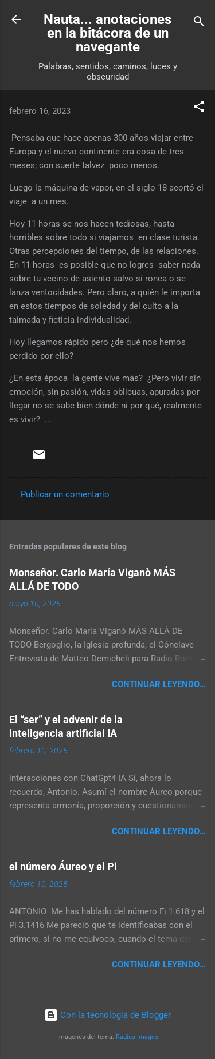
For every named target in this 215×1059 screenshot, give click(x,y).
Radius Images (137, 1037)
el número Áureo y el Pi (63, 866)
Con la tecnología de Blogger (107, 1015)
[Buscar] (199, 23)
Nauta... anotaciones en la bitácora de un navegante (107, 33)
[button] (199, 108)
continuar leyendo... (159, 684)
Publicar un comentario (65, 494)
